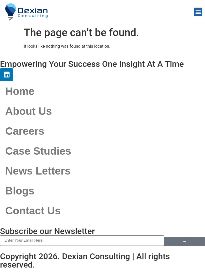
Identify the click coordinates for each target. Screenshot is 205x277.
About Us (28, 111)
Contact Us (33, 210)
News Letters (38, 171)
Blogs (19, 191)
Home (19, 91)
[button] (198, 12)
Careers (24, 131)
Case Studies (38, 151)
